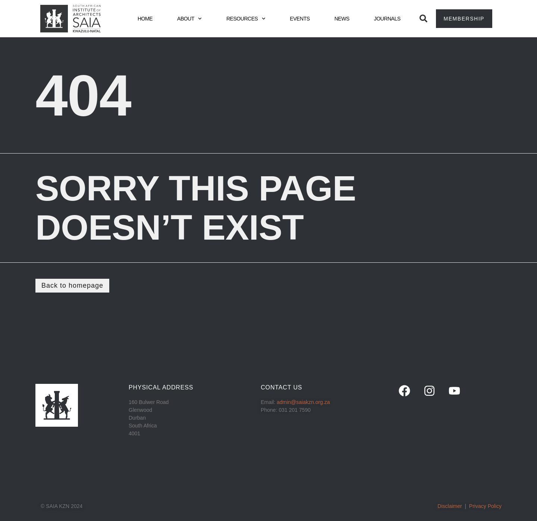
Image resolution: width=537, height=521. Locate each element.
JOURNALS (387, 19)
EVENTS (300, 19)
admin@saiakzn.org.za (303, 402)
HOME (145, 19)
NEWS (342, 19)
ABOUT (189, 18)
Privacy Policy (485, 506)
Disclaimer (449, 506)
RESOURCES (245, 18)
